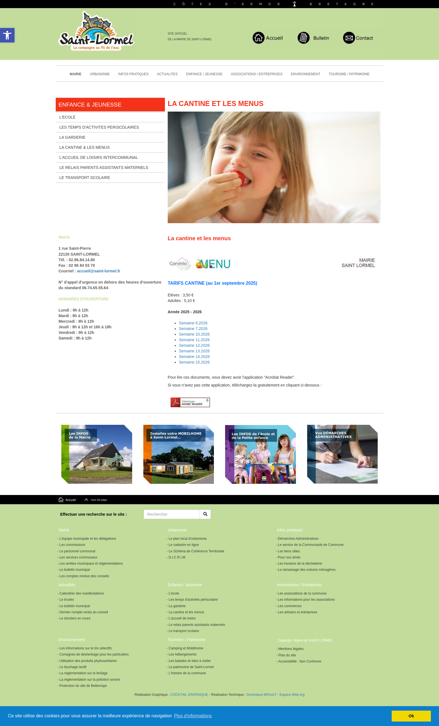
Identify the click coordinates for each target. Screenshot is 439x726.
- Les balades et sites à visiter (189, 661)
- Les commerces (289, 606)
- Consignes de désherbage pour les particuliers (93, 654)
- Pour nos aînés (288, 557)
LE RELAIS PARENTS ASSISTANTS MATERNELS (103, 167)
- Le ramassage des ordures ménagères (305, 570)
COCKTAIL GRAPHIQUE (189, 695)
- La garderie (176, 606)
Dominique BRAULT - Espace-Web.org (276, 695)
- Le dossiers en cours (73, 618)
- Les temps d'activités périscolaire (192, 600)
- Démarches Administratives (297, 539)
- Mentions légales (289, 649)
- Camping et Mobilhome (185, 648)
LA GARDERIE (72, 137)
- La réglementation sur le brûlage (82, 673)
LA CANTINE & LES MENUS (84, 147)
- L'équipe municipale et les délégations (86, 539)
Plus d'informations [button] (193, 715)
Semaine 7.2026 (193, 328)
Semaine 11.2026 (194, 340)
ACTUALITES (167, 74)
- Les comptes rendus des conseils (83, 576)
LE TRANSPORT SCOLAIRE (84, 177)
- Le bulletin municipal (73, 570)
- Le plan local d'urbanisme (187, 539)
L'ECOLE (67, 117)
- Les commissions (71, 545)
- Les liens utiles (288, 551)
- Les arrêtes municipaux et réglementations (90, 563)
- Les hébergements (182, 654)
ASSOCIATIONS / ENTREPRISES (256, 74)
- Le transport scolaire (183, 631)
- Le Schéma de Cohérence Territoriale (195, 551)
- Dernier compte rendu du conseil (82, 612)
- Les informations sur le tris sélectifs (84, 648)
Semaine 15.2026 (194, 362)
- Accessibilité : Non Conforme (298, 661)
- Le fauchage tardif (71, 667)
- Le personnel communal (76, 551)
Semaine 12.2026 (194, 345)
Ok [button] (411, 716)
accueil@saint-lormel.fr (98, 271)
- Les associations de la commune (301, 593)
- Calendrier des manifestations (80, 593)
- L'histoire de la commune (186, 673)
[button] (7, 35)
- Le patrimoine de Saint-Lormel (190, 667)
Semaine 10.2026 (194, 334)
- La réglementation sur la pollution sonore (88, 680)
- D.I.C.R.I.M (176, 557)
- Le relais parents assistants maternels (196, 625)
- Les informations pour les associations (305, 600)
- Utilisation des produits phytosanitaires (87, 661)
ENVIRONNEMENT (305, 74)
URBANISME (100, 74)
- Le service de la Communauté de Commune (310, 545)
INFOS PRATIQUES (133, 74)
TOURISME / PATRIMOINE (349, 74)
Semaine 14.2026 (194, 356)
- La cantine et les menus (185, 612)
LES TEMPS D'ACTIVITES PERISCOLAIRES (99, 127)
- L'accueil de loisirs (181, 618)
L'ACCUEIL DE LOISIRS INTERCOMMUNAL (98, 157)
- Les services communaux (77, 557)
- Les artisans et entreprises (296, 612)
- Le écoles (65, 600)
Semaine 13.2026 (194, 351)
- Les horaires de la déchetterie (299, 563)
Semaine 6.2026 (193, 323)
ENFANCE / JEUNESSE (204, 74)
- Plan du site (286, 655)
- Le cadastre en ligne (183, 545)
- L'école (173, 593)
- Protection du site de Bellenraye (82, 686)
